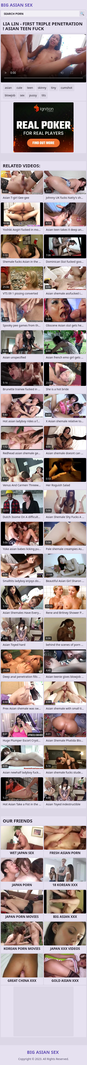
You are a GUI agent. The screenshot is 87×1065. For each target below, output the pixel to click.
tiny (53, 88)
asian (8, 88)
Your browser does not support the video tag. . (43, 58)
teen (30, 88)
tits (44, 95)
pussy (33, 95)
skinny (42, 88)
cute (19, 88)
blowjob (10, 95)
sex (22, 95)
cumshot (66, 88)
